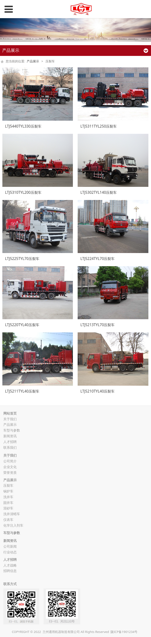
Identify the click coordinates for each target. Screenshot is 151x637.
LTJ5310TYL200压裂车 (23, 192)
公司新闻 (10, 546)
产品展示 (33, 61)
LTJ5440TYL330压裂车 (23, 126)
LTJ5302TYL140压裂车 (99, 192)
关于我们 (10, 419)
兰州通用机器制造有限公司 (61, 632)
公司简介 (10, 461)
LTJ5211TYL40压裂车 (22, 391)
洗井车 (8, 497)
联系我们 (10, 447)
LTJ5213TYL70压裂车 (98, 324)
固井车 (8, 502)
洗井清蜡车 (11, 514)
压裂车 (8, 485)
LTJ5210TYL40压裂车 (98, 391)
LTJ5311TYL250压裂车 (99, 126)
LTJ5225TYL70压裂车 (22, 258)
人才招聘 (10, 441)
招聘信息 (10, 570)
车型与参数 (11, 430)
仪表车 (8, 519)
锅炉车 (8, 491)
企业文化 (10, 466)
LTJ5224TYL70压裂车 (98, 258)
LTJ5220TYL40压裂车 (22, 324)
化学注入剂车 (13, 525)
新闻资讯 (10, 436)
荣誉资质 (10, 472)
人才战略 (10, 565)
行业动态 (10, 552)
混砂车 (8, 508)
